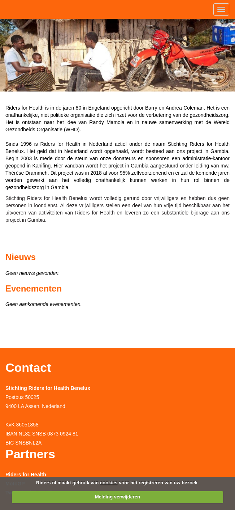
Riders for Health (25, 474)
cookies (108, 482)
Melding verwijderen (117, 497)
